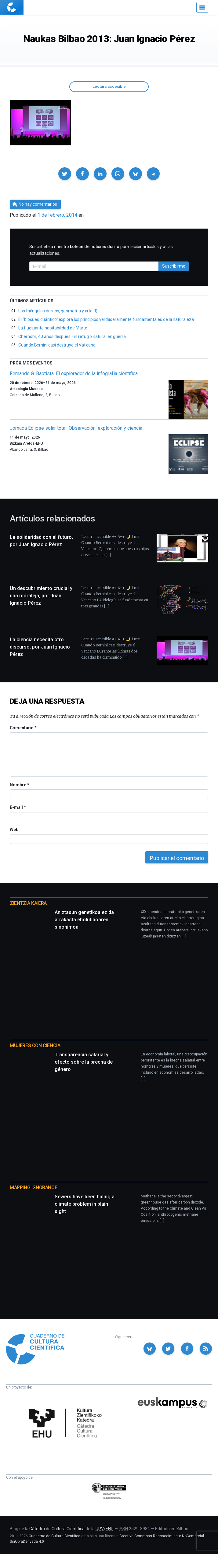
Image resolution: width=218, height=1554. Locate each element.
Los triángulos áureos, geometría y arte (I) (57, 310)
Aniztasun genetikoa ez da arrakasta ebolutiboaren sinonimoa (84, 919)
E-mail (17, 807)
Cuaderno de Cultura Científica (54, 1536)
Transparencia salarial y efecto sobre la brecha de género (84, 1062)
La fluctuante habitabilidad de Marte (52, 327)
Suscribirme (173, 266)
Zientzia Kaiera (28, 903)
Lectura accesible (109, 86)
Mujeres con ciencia (35, 1045)
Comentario (23, 727)
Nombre (19, 784)
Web (14, 829)
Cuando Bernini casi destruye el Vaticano (57, 345)
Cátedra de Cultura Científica (57, 1528)
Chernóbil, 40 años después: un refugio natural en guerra (72, 336)
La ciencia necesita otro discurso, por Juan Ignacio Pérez (40, 647)
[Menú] (202, 7)
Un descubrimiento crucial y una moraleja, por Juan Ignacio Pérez (41, 595)
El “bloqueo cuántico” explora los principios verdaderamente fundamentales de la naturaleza (106, 319)
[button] (64, 173)
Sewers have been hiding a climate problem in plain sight (84, 1204)
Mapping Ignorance (33, 1187)
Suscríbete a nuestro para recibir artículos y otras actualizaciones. (101, 250)
